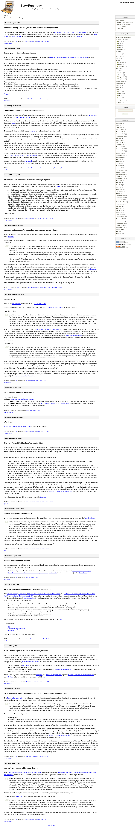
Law (41, 287)
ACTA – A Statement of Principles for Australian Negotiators (27, 589)
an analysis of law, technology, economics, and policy (42, 9)
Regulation (43, 99)
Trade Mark (121, 66)
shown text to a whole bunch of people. (49, 329)
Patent (120, 64)
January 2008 (120, 172)
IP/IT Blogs (119, 68)
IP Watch (11, 677)
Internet (38, 41)
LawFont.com (31, 6)
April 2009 (119, 140)
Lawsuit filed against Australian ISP (18, 513)
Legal (132, 2)
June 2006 (119, 208)
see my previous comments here (60, 735)
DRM (37, 218)
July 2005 (118, 231)
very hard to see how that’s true (24, 376)
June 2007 (119, 185)
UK (48, 41)
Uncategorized (120, 100)
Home (122, 2)
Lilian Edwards (17, 36)
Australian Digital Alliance (16, 629)
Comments (123, 244)
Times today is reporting (15, 698)
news (14, 304)
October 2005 (120, 225)
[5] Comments (8, 43)
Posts (122, 242)
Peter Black (83, 573)
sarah (18, 99)
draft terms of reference (23, 117)
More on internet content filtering (17, 560)
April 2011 (119, 125)
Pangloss (39, 675)
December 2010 (120, 134)
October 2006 (120, 199)
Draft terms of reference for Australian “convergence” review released (31, 230)
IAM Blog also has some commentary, (81, 675)
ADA (60, 619)
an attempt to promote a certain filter (60, 491)
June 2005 (119, 233)
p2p (47, 218)
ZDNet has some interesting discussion (17, 426)
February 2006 (120, 216)
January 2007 (120, 193)
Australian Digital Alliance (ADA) (22, 596)
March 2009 (119, 142)
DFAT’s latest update (56, 307)
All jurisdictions (30, 380)
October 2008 (120, 153)
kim (17, 41)
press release (77, 571)
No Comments (8, 100)
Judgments (121, 77)
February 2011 (120, 129)
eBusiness (119, 54)
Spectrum (51, 99)
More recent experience (74, 335)
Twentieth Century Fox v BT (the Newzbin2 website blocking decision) (31, 28)
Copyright (32, 41)
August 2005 (119, 229)
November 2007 (120, 174)
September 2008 (120, 155)
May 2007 (118, 187)
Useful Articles (120, 28)
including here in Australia (30, 662)
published (11, 237)
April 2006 (119, 212)
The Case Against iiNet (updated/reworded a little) (23, 443)
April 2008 (119, 165)
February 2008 (120, 170)
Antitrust (120, 72)
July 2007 (118, 182)
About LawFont (120, 20)
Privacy (118, 85)
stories (18, 304)
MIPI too (19, 796)
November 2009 (120, 136)
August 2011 (119, 123)
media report (86, 571)
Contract (120, 75)
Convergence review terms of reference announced (24, 110)
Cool (117, 51)
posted (33, 131)
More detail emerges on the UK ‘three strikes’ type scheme (26, 651)
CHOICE (11, 631)
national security (120, 81)
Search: (125, 107)
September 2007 (120, 178)
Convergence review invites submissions (20, 53)
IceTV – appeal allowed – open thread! (19, 392)
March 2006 (119, 214)
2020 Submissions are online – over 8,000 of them (24, 773)
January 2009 (120, 146)
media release (92, 269)
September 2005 (120, 227)
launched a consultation (63, 669)
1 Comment (7, 382)
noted (13, 123)
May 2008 (118, 163)
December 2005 (120, 221)
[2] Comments (8, 821)
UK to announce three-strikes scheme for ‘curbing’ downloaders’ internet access (35, 693)
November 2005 (120, 223)
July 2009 (118, 138)
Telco (44, 41)
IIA (55, 619)
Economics (119, 56)
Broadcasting (35, 99)
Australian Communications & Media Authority (22, 155)
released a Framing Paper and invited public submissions (68, 57)
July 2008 (118, 159)
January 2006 (120, 219)
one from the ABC (40, 304)
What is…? (119, 102)
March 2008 (119, 168)
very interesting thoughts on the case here (55, 403)
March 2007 (119, 189)
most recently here (29, 598)
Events (118, 58)
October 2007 (120, 176)
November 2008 (120, 151)
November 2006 (120, 197)
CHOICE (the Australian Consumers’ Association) (43, 594)
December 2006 (120, 195)
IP (37, 380)
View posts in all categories (123, 37)
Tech (40, 380)
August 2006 (119, 204)
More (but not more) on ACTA (124, 24)
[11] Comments (8, 412)
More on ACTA (9, 299)
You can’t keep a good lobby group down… (21, 768)
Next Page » (51, 825)
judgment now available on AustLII (22, 399)
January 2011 (120, 131)
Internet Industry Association (16, 594)
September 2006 (120, 202)
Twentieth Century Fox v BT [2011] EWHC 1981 (70, 32)
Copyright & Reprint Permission (124, 22)
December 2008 (120, 148)
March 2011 (119, 127)
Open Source (119, 83)
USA (119, 47)
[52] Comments (8, 504)
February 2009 (120, 144)
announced (92, 115)
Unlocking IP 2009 (121, 26)
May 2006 (118, 210)
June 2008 (119, 161)
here (58, 186)
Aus (26, 41)
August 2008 (119, 157)
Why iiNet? (8, 422)
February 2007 (120, 191)
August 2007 (119, 180)
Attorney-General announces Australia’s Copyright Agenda (27, 180)
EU (119, 43)
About (127, 2)
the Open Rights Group (54, 675)
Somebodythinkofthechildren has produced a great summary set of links (32, 573)
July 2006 (118, 206)
